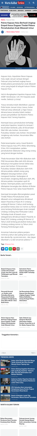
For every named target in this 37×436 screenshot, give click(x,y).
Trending (5, 7)
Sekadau (21, 10)
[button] (2, 3)
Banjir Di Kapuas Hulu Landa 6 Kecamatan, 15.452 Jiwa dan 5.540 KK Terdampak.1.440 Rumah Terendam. (9, 272)
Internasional (29, 7)
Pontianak (4, 10)
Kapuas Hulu (10, 20)
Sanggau (28, 10)
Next (32, 353)
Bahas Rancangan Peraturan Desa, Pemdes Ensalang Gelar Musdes (8, 420)
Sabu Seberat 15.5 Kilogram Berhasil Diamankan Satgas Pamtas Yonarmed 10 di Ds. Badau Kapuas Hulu (27, 321)
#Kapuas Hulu (9, 244)
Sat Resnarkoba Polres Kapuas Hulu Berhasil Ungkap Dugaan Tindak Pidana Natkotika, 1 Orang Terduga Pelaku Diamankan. (27, 296)
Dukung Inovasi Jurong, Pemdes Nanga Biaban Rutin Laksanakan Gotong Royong (27, 421)
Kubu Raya (12, 10)
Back (4, 353)
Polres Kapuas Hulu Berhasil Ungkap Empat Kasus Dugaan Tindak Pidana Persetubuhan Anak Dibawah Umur (9, 321)
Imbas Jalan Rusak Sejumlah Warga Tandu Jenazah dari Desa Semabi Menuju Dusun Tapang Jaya (23, 362)
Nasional (20, 7)
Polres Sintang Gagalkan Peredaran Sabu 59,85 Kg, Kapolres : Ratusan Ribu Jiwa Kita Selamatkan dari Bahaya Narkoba (23, 371)
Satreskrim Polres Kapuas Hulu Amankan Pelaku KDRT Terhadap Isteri (27, 271)
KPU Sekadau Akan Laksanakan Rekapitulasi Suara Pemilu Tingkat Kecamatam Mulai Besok (22, 389)
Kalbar (12, 7)
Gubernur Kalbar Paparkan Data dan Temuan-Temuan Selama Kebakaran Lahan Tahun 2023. (23, 380)
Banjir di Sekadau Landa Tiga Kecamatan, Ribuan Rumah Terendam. (23, 396)
